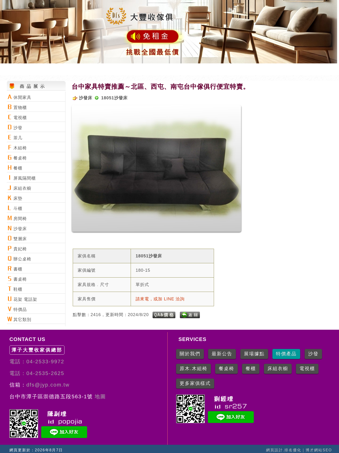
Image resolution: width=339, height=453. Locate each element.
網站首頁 (130, 69)
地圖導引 (225, 69)
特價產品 (289, 69)
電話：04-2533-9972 (36, 361)
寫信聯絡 (321, 69)
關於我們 (162, 69)
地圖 (99, 396)
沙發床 (85, 98)
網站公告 (194, 69)
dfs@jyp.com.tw (48, 385)
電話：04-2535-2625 (36, 373)
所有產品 (257, 69)
